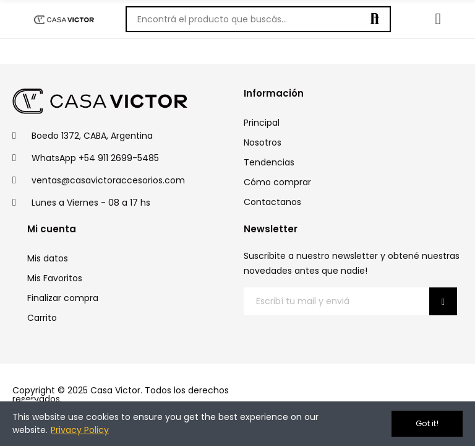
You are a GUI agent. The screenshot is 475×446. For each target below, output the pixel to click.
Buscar (375, 19)
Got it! (427, 423)
